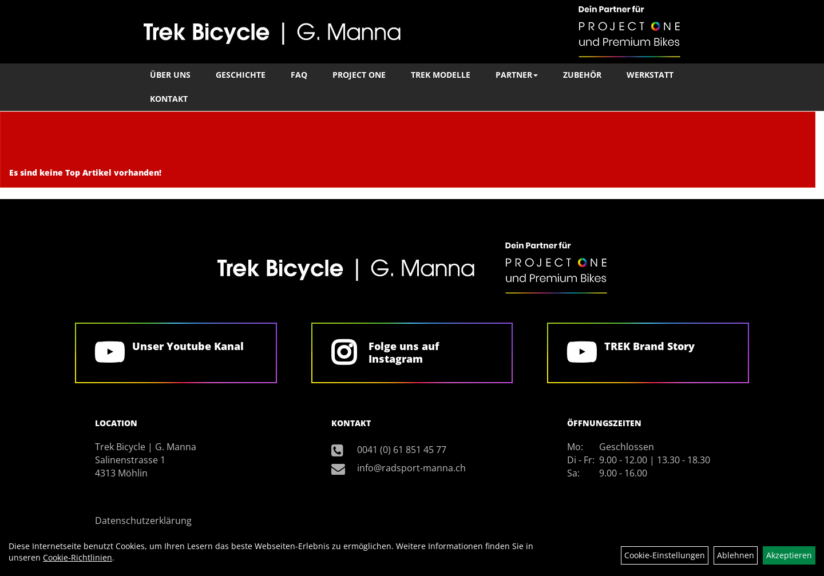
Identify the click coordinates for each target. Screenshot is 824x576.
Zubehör (582, 74)
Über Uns (170, 74)
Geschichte (241, 74)
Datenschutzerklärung (143, 520)
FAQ (299, 74)
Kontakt (169, 98)
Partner (517, 74)
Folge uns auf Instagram (404, 352)
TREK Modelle (440, 74)
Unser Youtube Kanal (188, 346)
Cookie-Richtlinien (77, 557)
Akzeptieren (789, 555)
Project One (359, 74)
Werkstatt (650, 74)
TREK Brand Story (649, 346)
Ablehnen (735, 555)
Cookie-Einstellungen (664, 555)
